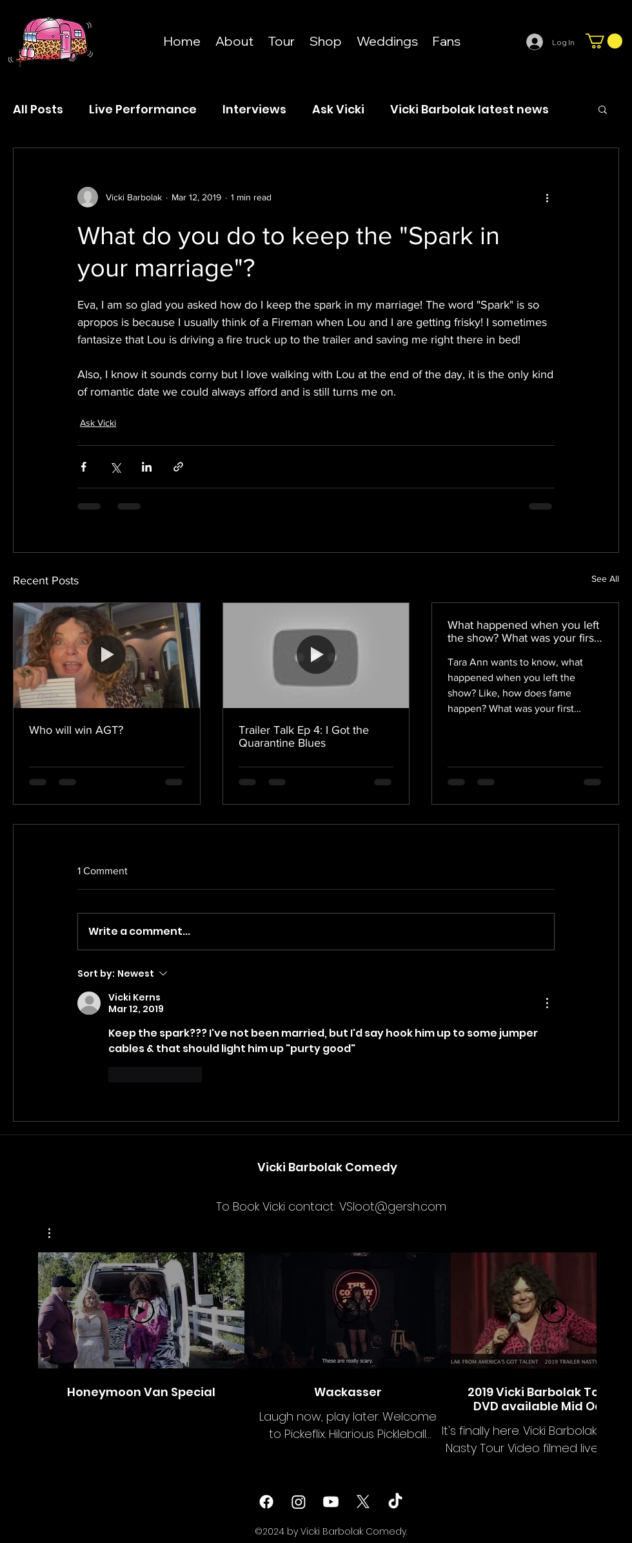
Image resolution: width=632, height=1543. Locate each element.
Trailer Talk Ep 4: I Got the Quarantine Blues (304, 736)
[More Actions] (547, 1003)
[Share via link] (178, 467)
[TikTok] (395, 1502)
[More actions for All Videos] (55, 1233)
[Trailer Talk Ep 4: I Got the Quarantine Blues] (316, 655)
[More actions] (547, 197)
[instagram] (299, 1502)
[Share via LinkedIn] (147, 467)
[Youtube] (331, 1502)
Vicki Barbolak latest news (469, 109)
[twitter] (363, 1502)
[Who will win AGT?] (107, 655)
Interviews (254, 109)
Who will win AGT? (76, 730)
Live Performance (143, 109)
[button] (604, 41)
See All (605, 578)
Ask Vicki (338, 109)
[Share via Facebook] (83, 467)
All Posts (38, 109)
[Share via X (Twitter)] (115, 467)
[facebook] (266, 1502)
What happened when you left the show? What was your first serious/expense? (523, 631)
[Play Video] (141, 1310)
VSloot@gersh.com (392, 1206)
